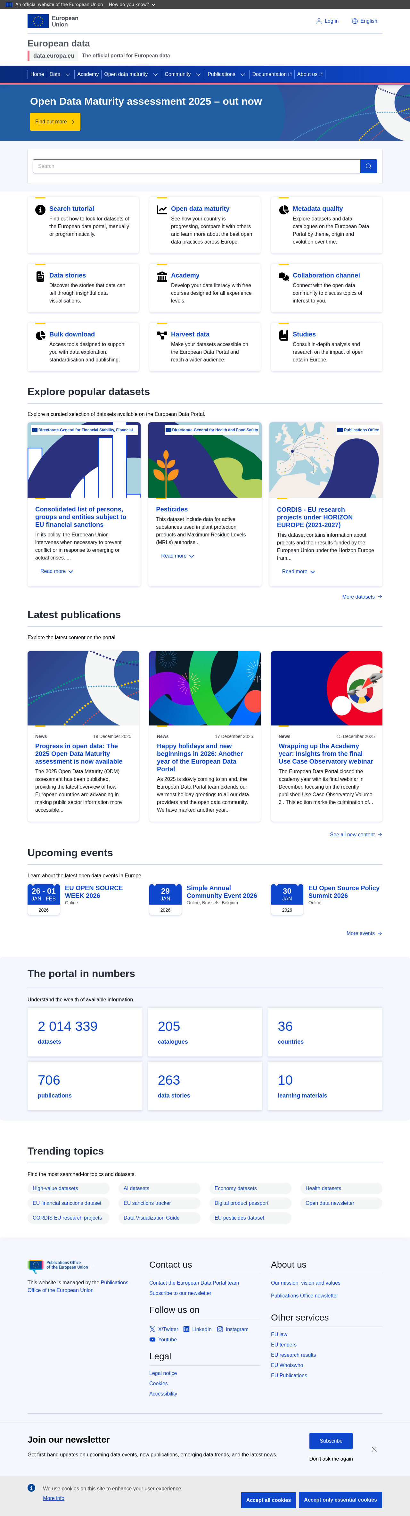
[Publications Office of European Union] (83, 1267)
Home (37, 74)
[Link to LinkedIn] (197, 1329)
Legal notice (163, 1373)
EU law (279, 1334)
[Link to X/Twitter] (163, 1329)
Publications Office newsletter (304, 1295)
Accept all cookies (268, 1500)
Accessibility (163, 1393)
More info (53, 1498)
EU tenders (284, 1344)
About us (310, 74)
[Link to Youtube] (163, 1340)
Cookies (158, 1383)
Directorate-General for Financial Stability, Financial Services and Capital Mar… (87, 430)
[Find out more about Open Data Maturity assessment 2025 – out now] (55, 122)
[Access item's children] (68, 74)
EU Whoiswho (287, 1365)
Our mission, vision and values (305, 1283)
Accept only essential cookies (340, 1500)
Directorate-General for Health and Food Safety (215, 430)
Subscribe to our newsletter (180, 1293)
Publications (221, 74)
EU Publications (289, 1375)
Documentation (272, 74)
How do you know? (132, 4)
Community (178, 74)
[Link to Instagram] (233, 1329)
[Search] (196, 166)
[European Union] (53, 21)
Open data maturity (126, 74)
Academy (88, 74)
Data (55, 74)
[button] (364, 21)
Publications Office (361, 430)
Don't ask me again (331, 1459)
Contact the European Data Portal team (194, 1283)
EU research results (293, 1355)
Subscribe (331, 1441)
